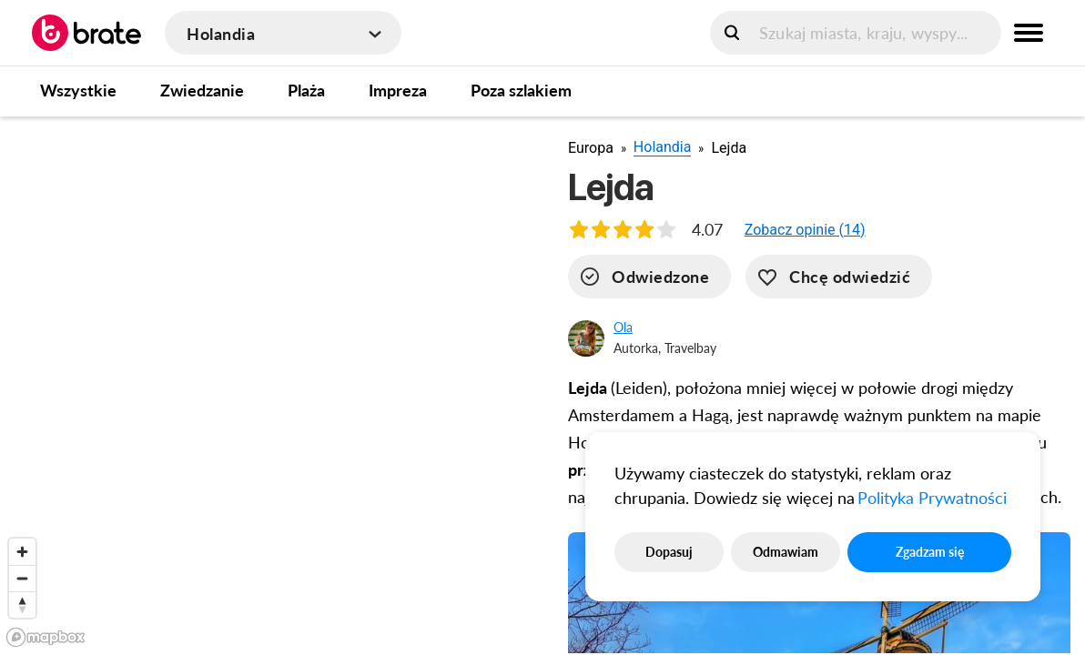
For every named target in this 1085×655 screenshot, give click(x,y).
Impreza (398, 90)
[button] (805, 229)
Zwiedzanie (202, 90)
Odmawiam (785, 551)
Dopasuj (669, 551)
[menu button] (1028, 32)
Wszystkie (78, 90)
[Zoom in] (22, 552)
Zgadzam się (930, 551)
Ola (623, 327)
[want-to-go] (838, 276)
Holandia (663, 147)
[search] (855, 32)
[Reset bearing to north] (22, 604)
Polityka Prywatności (932, 498)
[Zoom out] (22, 578)
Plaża (306, 90)
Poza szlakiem (521, 90)
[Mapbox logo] (45, 637)
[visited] (649, 276)
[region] (269, 384)
